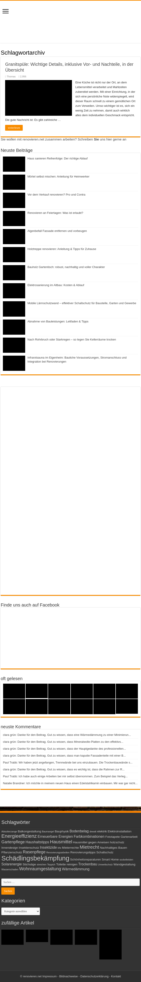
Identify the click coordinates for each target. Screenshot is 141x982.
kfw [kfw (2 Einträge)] (59, 847)
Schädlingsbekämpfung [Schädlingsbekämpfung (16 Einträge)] (35, 858)
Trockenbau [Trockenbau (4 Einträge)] (87, 864)
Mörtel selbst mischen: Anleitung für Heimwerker (58, 176)
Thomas (11, 76)
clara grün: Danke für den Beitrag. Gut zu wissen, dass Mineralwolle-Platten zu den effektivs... (63, 741)
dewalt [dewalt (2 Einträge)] (93, 831)
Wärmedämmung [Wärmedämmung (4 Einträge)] (76, 869)
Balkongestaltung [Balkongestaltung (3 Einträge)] (29, 831)
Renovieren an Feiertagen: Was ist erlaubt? (55, 213)
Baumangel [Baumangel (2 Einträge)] (48, 831)
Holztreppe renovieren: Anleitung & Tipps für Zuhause (61, 249)
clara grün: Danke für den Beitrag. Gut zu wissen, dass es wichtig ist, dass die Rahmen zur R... (64, 769)
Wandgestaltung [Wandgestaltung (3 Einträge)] (124, 864)
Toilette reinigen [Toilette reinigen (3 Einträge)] (67, 864)
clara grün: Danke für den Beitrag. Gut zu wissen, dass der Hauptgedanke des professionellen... (64, 748)
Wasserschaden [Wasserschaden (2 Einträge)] (9, 869)
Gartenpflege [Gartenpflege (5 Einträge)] (13, 842)
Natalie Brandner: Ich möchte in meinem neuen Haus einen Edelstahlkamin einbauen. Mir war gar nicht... (70, 783)
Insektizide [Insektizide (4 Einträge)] (48, 847)
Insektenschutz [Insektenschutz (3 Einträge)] (29, 847)
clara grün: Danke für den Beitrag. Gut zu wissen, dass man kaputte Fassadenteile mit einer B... (64, 755)
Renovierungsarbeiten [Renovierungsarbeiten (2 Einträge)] (57, 852)
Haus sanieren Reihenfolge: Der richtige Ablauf (57, 158)
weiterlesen (14, 127)
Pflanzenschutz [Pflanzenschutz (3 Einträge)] (11, 852)
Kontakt (116, 976)
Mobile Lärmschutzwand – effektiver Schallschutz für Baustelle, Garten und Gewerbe (81, 303)
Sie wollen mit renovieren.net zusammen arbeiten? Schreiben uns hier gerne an (63, 139)
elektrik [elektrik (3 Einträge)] (102, 831)
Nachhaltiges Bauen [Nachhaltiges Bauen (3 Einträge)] (113, 847)
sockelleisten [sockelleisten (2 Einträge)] (126, 859)
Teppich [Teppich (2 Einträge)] (51, 864)
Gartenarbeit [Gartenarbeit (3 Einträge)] (129, 836)
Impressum (49, 976)
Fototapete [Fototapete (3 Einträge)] (112, 836)
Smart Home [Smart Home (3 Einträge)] (110, 859)
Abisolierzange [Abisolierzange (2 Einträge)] (9, 831)
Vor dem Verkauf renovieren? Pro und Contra (56, 194)
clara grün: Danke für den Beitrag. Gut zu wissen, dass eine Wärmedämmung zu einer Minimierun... (67, 734)
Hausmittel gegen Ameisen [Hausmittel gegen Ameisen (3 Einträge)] (91, 842)
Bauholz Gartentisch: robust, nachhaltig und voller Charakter (66, 267)
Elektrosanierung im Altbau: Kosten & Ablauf (55, 285)
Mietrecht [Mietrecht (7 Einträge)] (89, 847)
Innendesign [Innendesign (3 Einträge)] (9, 847)
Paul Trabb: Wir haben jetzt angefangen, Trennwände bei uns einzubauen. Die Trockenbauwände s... (68, 762)
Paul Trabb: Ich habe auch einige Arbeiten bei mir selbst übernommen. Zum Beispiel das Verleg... (65, 776)
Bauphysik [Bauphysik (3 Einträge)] (62, 831)
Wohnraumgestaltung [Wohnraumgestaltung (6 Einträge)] (40, 868)
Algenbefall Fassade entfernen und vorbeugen (57, 231)
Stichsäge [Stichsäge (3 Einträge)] (29, 864)
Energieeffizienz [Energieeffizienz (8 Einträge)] (19, 836)
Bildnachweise (68, 976)
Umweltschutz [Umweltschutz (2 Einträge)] (105, 864)
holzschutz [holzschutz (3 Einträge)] (117, 842)
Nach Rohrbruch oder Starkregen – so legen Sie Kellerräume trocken (71, 339)
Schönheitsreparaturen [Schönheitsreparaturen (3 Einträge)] (85, 859)
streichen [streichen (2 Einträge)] (41, 864)
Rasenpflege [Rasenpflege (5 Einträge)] (34, 852)
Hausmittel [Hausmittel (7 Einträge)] (61, 841)
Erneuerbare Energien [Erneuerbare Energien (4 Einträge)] (55, 836)
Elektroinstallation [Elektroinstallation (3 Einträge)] (119, 831)
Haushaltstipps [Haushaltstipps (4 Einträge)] (37, 842)
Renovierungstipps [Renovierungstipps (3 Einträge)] (83, 852)
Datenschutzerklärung (94, 976)
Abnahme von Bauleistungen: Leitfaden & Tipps (57, 321)
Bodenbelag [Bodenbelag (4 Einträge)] (79, 831)
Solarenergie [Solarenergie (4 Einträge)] (11, 864)
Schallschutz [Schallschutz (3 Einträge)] (104, 852)
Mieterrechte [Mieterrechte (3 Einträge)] (70, 847)
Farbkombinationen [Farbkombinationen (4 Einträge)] (89, 836)
